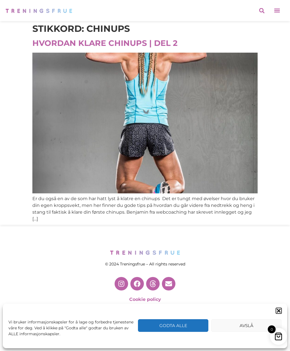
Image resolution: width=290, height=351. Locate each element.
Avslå (246, 325)
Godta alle (173, 325)
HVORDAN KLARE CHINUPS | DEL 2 (105, 43)
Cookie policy (145, 299)
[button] (279, 311)
